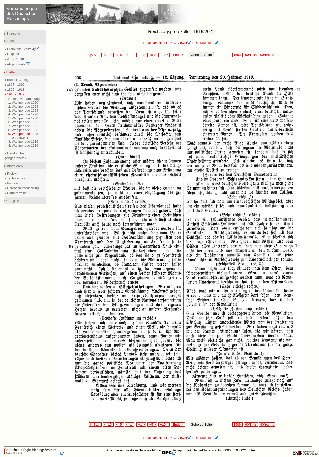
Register (12, 54)
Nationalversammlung (24, 99)
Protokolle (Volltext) (22, 49)
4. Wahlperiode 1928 (23, 114)
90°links (251, 55)
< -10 (108, 55)
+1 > (141, 55)
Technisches (15, 178)
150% (237, 55)
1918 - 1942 (15, 94)
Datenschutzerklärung (22, 188)
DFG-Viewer (180, 43)
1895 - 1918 (15, 89)
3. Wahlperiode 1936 (23, 141)
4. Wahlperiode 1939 (23, 145)
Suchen (11, 41)
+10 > (164, 55)
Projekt (11, 173)
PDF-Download (205, 43)
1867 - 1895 (15, 84)
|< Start (95, 55)
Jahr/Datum (15, 59)
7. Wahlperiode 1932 (23, 126)
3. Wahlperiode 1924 (23, 110)
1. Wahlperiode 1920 (23, 102)
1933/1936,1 (19, 138)
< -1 (129, 55)
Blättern (11, 72)
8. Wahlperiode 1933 (23, 130)
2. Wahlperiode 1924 (23, 106)
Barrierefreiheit (17, 193)
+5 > (152, 55)
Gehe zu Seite (201, 55)
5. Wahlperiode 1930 (23, 118)
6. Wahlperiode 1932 (23, 122)
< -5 (119, 55)
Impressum (14, 183)
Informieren (14, 166)
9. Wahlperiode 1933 (23, 134)
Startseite (12, 33)
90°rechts (267, 55)
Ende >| (178, 55)
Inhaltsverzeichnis (155, 43)
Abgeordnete (18, 64)
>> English (11, 201)
